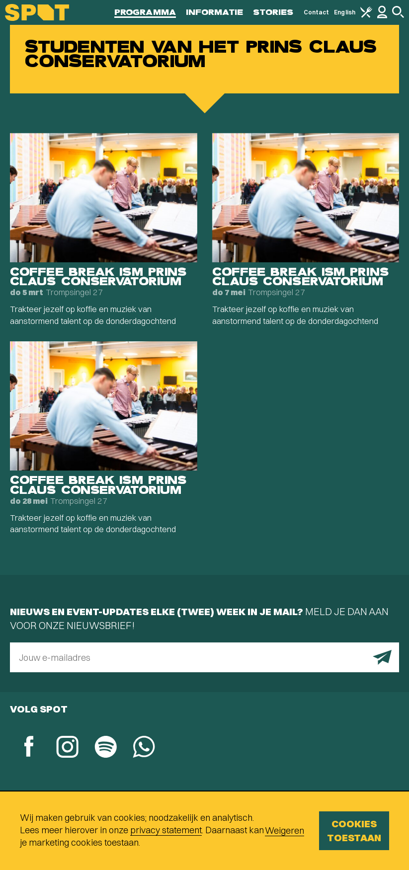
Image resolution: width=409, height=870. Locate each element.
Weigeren (284, 830)
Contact (316, 12)
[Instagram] (67, 748)
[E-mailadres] (204, 657)
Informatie (214, 12)
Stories (273, 12)
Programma (145, 12)
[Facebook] (29, 747)
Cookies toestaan (354, 830)
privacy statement (166, 830)
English (344, 12)
